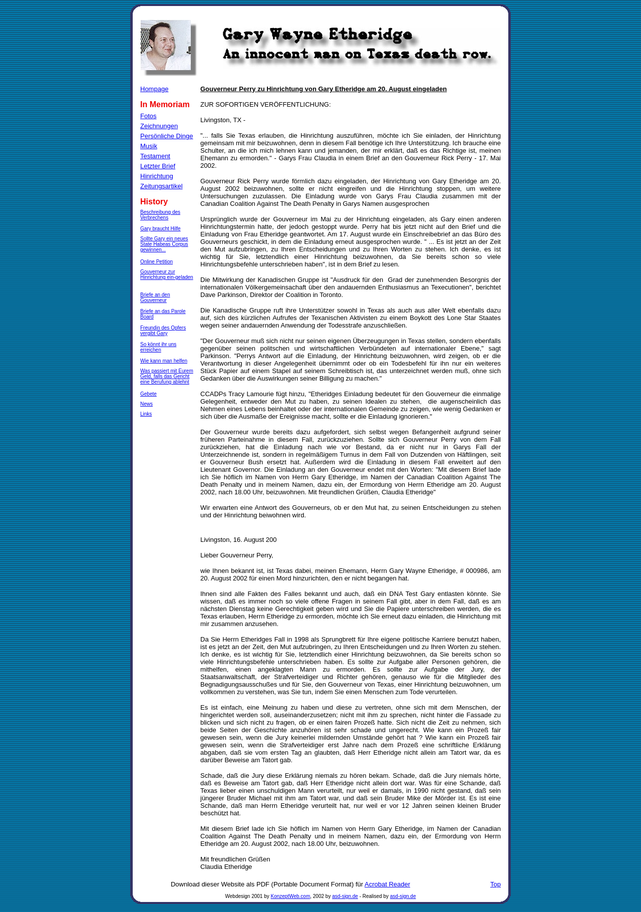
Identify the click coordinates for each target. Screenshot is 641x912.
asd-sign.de (345, 896)
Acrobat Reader (387, 884)
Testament (155, 156)
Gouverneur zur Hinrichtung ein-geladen (166, 274)
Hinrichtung (156, 176)
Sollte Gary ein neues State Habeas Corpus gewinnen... (164, 244)
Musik (148, 146)
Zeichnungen (159, 126)
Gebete (148, 394)
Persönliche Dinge (166, 136)
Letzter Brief (157, 166)
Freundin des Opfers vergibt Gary (163, 330)
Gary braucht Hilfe (160, 228)
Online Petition (156, 261)
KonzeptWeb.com (290, 896)
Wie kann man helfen (163, 361)
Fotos (148, 116)
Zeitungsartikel (161, 186)
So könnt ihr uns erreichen (158, 347)
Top (495, 884)
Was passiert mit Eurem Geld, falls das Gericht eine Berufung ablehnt (166, 376)
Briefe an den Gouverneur (155, 297)
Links (146, 414)
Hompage (154, 89)
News (146, 404)
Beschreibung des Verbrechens (160, 214)
